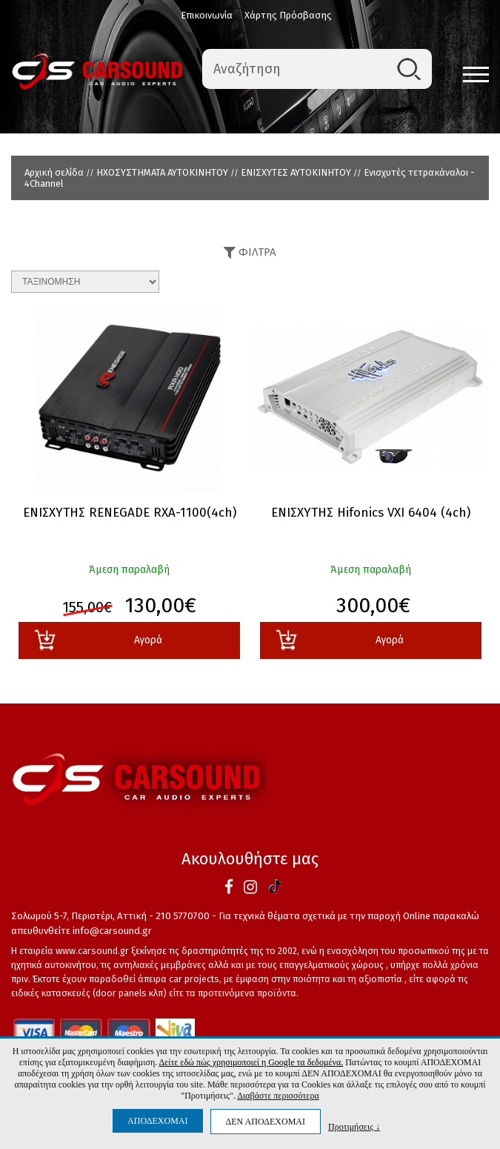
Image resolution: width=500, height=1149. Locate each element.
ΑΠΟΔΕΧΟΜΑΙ (157, 1121)
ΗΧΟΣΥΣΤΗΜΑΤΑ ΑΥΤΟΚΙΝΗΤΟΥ (162, 172)
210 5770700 (183, 915)
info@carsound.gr (112, 930)
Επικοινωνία (207, 15)
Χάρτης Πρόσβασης (288, 15)
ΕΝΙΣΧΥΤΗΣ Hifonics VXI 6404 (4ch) (370, 513)
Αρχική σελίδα (54, 172)
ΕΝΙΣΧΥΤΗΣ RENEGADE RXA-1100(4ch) (129, 513)
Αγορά (97, 640)
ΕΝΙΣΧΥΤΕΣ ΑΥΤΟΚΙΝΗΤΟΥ (296, 172)
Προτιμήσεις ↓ (354, 1126)
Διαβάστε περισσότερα (278, 1095)
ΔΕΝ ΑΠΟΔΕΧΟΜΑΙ (265, 1121)
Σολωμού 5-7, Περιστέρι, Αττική (79, 915)
